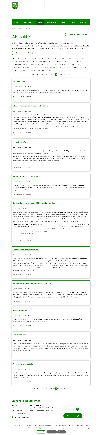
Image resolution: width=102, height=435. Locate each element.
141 (65, 74)
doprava (34, 61)
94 (46, 74)
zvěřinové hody (20, 310)
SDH (46, 67)
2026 (15, 61)
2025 (83, 58)
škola (53, 67)
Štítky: (13, 58)
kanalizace (68, 61)
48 (42, 74)
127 (54, 74)
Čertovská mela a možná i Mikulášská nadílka (34, 203)
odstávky (71, 64)
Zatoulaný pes (19, 335)
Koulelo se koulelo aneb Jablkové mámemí (32, 283)
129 (58, 74)
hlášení (58, 61)
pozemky (17, 67)
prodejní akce (37, 67)
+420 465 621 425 (20, 413)
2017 (27, 58)
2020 (48, 58)
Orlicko (80, 64)
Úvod (16, 22)
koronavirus (17, 64)
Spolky (63, 22)
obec (54, 64)
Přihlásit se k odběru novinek (78, 34)
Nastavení (61, 432)
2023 (69, 58)
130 (61, 74)
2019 (41, 58)
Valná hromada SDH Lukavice (26, 176)
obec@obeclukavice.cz (22, 417)
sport (68, 67)
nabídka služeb (38, 64)
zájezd (51, 70)
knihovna (78, 61)
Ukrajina (83, 67)
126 (51, 74)
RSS (62, 34)
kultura (27, 64)
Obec (40, 22)
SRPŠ (75, 67)
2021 (55, 58)
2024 (76, 58)
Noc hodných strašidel (23, 364)
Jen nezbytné (51, 432)
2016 (20, 58)
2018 (34, 58)
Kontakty (84, 22)
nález (48, 64)
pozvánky (26, 67)
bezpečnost (24, 61)
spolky (61, 67)
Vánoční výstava (20, 142)
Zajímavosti (51, 22)
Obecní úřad (28, 22)
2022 (62, 58)
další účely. (87, 425)
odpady (62, 64)
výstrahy (23, 70)
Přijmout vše (41, 432)
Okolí (73, 22)
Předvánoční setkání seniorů (26, 249)
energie (43, 61)
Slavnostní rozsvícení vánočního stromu (31, 106)
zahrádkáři (41, 70)
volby (15, 70)
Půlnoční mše (19, 81)
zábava (32, 70)
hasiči (51, 61)
